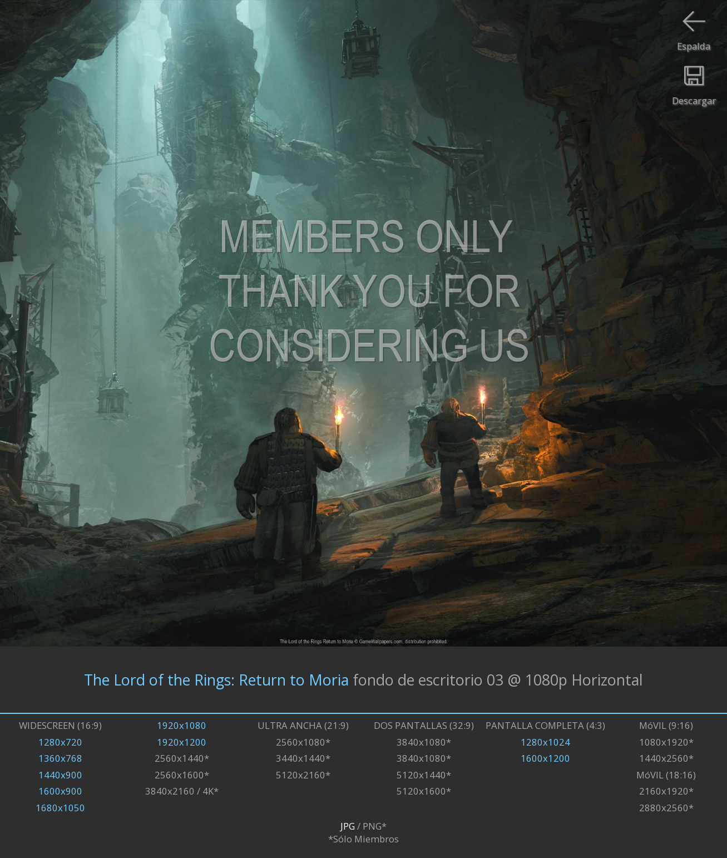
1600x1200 (545, 758)
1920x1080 (181, 725)
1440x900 (60, 774)
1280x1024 (545, 742)
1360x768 (60, 758)
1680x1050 (60, 807)
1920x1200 (181, 742)
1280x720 (60, 742)
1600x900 (60, 791)
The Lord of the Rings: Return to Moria (216, 679)
